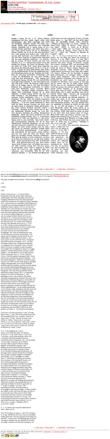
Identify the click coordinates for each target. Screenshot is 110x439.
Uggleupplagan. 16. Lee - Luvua (44, 2)
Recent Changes (31, 12)
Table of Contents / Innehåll (17, 9)
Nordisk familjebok (17, 2)
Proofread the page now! (61, 174)
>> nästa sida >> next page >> (66, 169)
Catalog (22, 12)
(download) (47, 432)
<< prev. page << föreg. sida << (44, 169)
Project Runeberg (13, 12)
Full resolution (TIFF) (8, 23)
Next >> (38, 9)
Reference (20, 7)
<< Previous (31, 9)
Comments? (48, 12)
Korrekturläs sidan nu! (61, 176)
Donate (40, 12)
